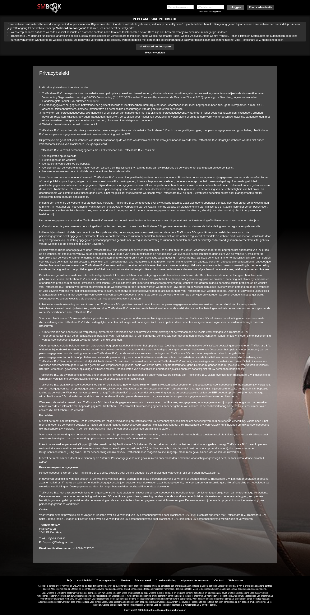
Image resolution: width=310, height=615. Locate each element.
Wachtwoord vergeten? (210, 11)
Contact (219, 580)
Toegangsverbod (106, 580)
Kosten (125, 580)
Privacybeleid (143, 580)
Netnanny (69, 599)
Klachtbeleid (84, 580)
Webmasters (235, 580)
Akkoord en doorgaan (155, 46)
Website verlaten (155, 52)
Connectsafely (84, 599)
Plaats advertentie (260, 7)
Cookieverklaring (166, 580)
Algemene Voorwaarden (195, 580)
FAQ (69, 580)
